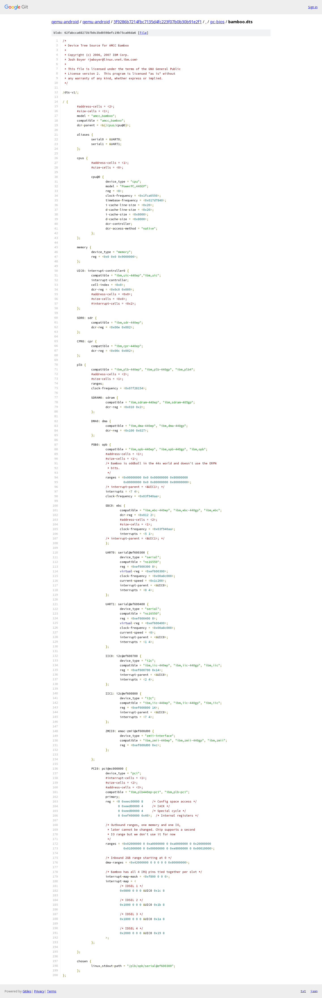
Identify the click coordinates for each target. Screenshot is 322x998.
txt (303, 991)
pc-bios (217, 21)
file (143, 33)
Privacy (39, 991)
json (314, 991)
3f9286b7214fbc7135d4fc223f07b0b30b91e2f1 (158, 21)
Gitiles (27, 991)
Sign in (313, 7)
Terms (51, 991)
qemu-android (65, 21)
